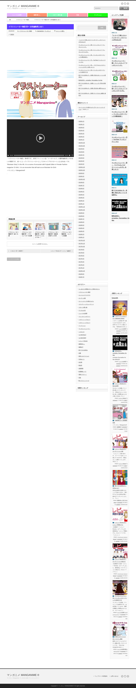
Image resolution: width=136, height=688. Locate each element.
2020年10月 (82, 170)
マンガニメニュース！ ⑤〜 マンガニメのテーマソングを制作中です (120, 598)
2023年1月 (81, 124)
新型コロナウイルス (84, 356)
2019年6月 (81, 188)
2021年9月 (81, 148)
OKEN (12, 34)
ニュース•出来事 (16, 15)
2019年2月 (81, 200)
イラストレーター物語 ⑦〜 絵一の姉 (13, 234)
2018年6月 (81, 222)
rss (122, 3)
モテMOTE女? (82, 334)
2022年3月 (81, 133)
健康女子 (81, 347)
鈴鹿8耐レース (82, 371)
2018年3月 (81, 231)
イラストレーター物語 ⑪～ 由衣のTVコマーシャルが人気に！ (40, 234)
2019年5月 (81, 191)
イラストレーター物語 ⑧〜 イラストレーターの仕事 (27, 234)
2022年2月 (81, 136)
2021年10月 (82, 145)
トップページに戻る (13, 259)
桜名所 (80, 365)
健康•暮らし (37, 15)
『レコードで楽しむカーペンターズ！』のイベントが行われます (119, 38)
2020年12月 (82, 167)
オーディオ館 (82, 298)
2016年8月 (81, 274)
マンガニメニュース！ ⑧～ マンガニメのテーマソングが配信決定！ (119, 114)
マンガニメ (47, 31)
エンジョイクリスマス (84, 295)
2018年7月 (81, 219)
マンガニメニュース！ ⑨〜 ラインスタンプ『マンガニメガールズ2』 (119, 89)
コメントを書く (60, 31)
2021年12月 (82, 142)
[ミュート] (69, 155)
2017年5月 (81, 255)
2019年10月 (82, 179)
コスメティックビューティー (86, 304)
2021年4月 (81, 161)
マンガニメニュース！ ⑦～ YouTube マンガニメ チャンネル (119, 140)
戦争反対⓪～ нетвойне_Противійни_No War (90, 80)
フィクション (98, 15)
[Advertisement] (66, 7)
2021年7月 (81, 155)
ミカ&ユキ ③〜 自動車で (16, 251)
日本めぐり (81, 359)
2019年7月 (81, 185)
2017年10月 (82, 246)
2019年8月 (81, 182)
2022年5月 (81, 127)
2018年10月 (82, 209)
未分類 (80, 362)
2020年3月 (81, 176)
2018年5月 (81, 225)
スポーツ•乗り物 (57, 15)
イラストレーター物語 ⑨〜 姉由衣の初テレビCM (53, 234)
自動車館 (81, 368)
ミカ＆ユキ (81, 331)
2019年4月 (81, 194)
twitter (125, 3)
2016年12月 (82, 271)
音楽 (77, 15)
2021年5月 (81, 158)
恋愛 (80, 353)
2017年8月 (81, 249)
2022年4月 (81, 130)
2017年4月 (81, 258)
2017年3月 (81, 261)
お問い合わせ (114, 676)
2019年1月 (81, 203)
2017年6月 (81, 252)
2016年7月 (81, 277)
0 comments (124, 426)
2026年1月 (81, 121)
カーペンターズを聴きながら (86, 301)
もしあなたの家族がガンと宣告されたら (89, 289)
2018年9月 (81, 213)
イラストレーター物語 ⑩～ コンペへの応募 (67, 234)
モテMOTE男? (82, 338)
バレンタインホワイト (84, 316)
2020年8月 (81, 173)
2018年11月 (82, 206)
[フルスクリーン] (72, 155)
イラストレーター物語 (22, 19)
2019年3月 (81, 197)
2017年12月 (82, 240)
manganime (40, 31)
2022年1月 (81, 139)
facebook (128, 3)
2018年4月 (81, 228)
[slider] (39, 155)
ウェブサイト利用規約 (101, 676)
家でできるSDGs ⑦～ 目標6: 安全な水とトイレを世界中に (119, 193)
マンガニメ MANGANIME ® (23, 6)
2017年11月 (82, 243)
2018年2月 (81, 234)
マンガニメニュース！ (84, 328)
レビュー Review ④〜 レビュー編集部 (61, 251)
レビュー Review (83, 341)
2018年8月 (81, 216)
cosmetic (118, 333)
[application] (40, 138)
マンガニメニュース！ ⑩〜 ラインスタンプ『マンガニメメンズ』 (119, 63)
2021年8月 (81, 151)
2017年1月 (81, 267)
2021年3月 (81, 164)
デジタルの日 (82, 310)
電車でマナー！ (83, 374)
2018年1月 (81, 237)
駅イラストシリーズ (84, 380)
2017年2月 (81, 265)
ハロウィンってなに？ (84, 319)
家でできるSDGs (83, 350)
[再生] (8, 155)
